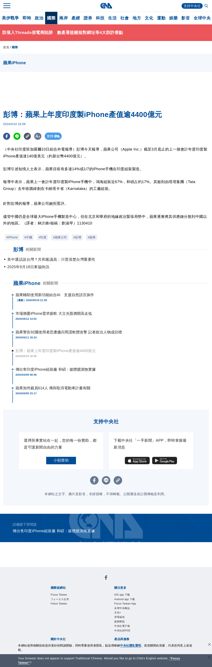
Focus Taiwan (59, 594)
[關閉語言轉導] (209, 658)
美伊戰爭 (10, 18)
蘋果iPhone (27, 283)
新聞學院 (119, 621)
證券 (88, 18)
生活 (112, 18)
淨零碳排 (119, 617)
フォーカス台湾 (60, 599)
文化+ (117, 612)
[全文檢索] (206, 6)
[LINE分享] (17, 136)
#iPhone (12, 237)
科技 (100, 18)
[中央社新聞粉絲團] (106, 578)
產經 (75, 18)
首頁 (6, 47)
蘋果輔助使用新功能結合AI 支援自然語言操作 (55, 295)
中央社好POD (122, 630)
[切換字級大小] (38, 136)
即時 (27, 18)
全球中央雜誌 (122, 608)
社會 (124, 18)
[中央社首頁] (106, 5)
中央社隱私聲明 (130, 645)
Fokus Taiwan (59, 603)
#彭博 (77, 237)
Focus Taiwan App (125, 603)
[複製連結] (27, 136)
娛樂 (173, 18)
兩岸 (63, 18)
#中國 (28, 237)
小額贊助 (61, 460)
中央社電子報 (122, 626)
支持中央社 (192, 6)
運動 (161, 18)
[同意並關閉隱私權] (209, 645)
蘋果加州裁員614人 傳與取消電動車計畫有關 (53, 388)
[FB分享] (6, 136)
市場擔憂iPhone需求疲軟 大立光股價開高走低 (54, 313)
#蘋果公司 (60, 237)
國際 (51, 18)
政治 (39, 18)
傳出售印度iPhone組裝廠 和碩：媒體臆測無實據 (56, 369)
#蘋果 (91, 237)
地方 (136, 18)
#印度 (42, 237)
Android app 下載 (124, 599)
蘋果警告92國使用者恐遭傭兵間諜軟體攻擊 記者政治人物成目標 (69, 332)
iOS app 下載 (122, 594)
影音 (185, 18)
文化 (149, 18)
